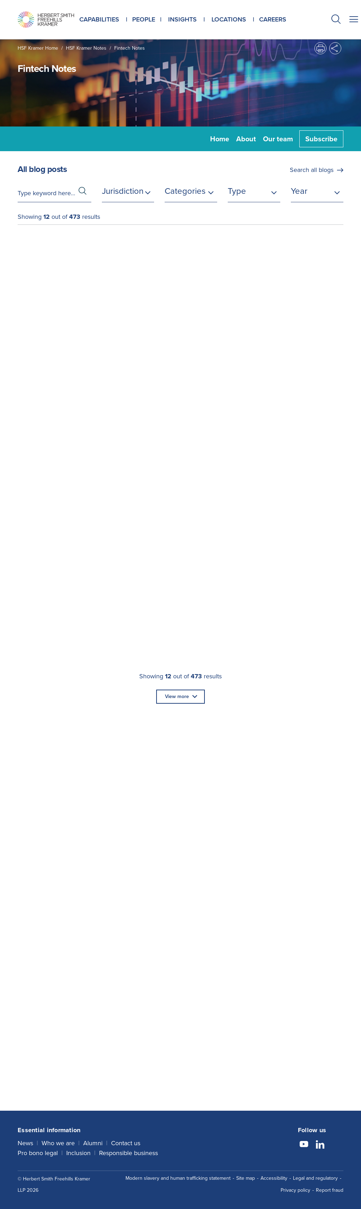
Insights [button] (182, 19)
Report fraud (329, 1190)
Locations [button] (229, 19)
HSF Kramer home (38, 48)
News (25, 1143)
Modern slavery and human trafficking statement (178, 1178)
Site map (245, 1178)
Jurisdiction (122, 191)
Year (299, 191)
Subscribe (321, 139)
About (246, 139)
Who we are (58, 1143)
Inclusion (78, 1153)
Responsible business (128, 1153)
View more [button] (177, 696)
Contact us (125, 1143)
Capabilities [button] (99, 19)
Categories (185, 191)
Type (237, 191)
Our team (278, 139)
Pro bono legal (38, 1153)
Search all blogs (312, 169)
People (143, 19)
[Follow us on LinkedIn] (320, 1145)
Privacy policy (295, 1190)
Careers (272, 19)
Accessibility (274, 1178)
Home (219, 139)
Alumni (93, 1143)
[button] (336, 20)
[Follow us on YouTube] (304, 1145)
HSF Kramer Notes (86, 48)
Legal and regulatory (315, 1178)
